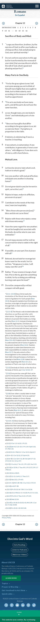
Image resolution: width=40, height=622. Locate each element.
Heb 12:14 (15, 496)
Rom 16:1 (17, 407)
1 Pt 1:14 (25, 443)
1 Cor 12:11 (26, 449)
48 (21, 479)
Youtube (17, 602)
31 (26, 455)
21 (13, 417)
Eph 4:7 (32, 449)
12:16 (9, 489)
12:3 (8, 449)
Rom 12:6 (9, 337)
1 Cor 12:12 (25, 367)
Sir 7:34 (21, 486)
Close (19, 609)
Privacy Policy (6, 514)
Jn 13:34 (14, 464)
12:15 (9, 486)
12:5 (8, 364)
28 (23, 455)
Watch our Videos (19, 551)
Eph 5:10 (32, 443)
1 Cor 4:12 (26, 479)
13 (16, 27)
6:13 (19, 440)
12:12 (8, 473)
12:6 (8, 370)
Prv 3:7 (30, 489)
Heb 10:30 (13, 501)
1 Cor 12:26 (28, 486)
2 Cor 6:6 (13, 461)
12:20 (8, 505)
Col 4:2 (18, 473)
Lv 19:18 (14, 499)
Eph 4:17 (14, 443)
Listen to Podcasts (19, 546)
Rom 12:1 (15, 318)
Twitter (6, 602)
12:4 (8, 452)
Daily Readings (20, 541)
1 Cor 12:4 (15, 455)
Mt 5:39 (29, 499)
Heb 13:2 (14, 476)
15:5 (13, 489)
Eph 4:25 (26, 452)
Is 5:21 (35, 489)
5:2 (12, 473)
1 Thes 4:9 (21, 464)
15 (23, 27)
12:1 (8, 291)
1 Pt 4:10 (8, 458)
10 (6, 27)
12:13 (8, 476)
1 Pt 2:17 (29, 464)
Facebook (12, 602)
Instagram (28, 602)
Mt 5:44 (23, 505)
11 (9, 27)
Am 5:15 (33, 461)
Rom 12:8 (20, 356)
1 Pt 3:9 (33, 479)
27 (32, 367)
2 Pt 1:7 (35, 464)
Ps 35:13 (15, 486)
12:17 (9, 493)
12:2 (8, 443)
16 (26, 27)
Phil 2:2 (17, 489)
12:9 (8, 461)
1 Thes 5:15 (21, 493)
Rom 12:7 (9, 349)
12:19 (9, 499)
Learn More (11, 575)
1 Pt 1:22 (27, 461)
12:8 (8, 390)
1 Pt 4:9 (20, 476)
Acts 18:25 (15, 470)
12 (34, 455)
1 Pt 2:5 (24, 440)
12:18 (9, 496)
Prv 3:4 (14, 493)
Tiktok (34, 602)
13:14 (13, 291)
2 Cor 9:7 (18, 458)
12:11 (9, 470)
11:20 (25, 489)
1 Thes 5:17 (25, 473)
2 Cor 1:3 (14, 440)
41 (25, 499)
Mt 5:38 (16, 479)
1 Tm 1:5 (20, 461)
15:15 (13, 449)
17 (6, 445)
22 (18, 443)
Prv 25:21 (14, 505)
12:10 (9, 464)
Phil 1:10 (10, 445)
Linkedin (23, 602)
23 (21, 443)
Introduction (9, 24)
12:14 (9, 417)
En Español (20, 12)
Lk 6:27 (13, 483)
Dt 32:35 (21, 499)
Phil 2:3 (18, 449)
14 (20, 27)
